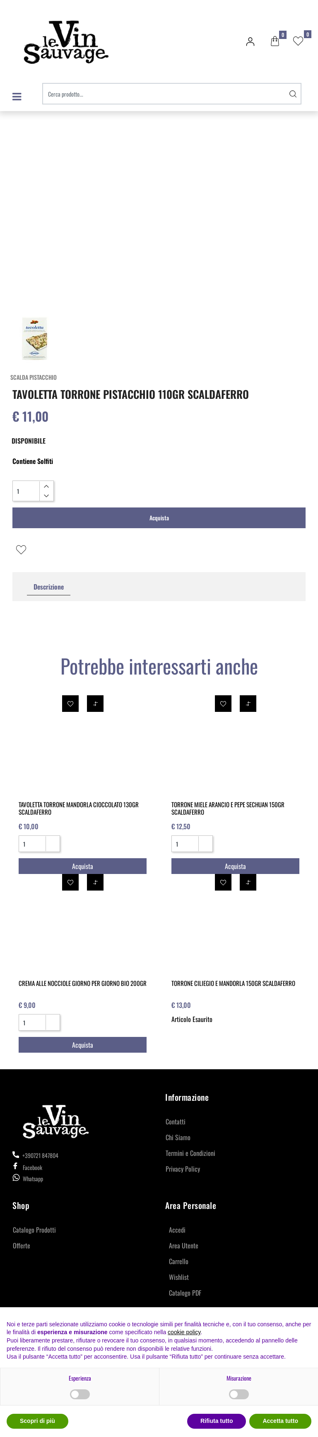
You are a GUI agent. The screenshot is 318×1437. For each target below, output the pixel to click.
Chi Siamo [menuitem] (178, 1137)
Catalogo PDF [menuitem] (185, 1293)
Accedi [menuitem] (177, 1230)
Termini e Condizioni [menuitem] (190, 1153)
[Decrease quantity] (46, 496)
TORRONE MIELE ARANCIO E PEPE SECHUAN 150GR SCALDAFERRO (227, 808)
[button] (293, 93)
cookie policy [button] (184, 1332)
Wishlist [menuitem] (179, 1277)
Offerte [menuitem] (21, 1245)
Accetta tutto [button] (280, 1421)
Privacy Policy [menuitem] (183, 1169)
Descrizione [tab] (49, 587)
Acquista (159, 517)
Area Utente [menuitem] (183, 1245)
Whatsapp (33, 1178)
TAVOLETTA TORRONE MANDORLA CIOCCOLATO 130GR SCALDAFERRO (79, 808)
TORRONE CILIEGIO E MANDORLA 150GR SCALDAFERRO (233, 983)
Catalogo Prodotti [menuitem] (34, 1230)
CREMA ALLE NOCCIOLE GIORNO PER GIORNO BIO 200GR (83, 983)
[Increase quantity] (46, 486)
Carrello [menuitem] (178, 1261)
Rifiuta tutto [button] (216, 1421)
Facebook (27, 1167)
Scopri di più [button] (37, 1421)
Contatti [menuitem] (176, 1121)
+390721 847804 (35, 1155)
